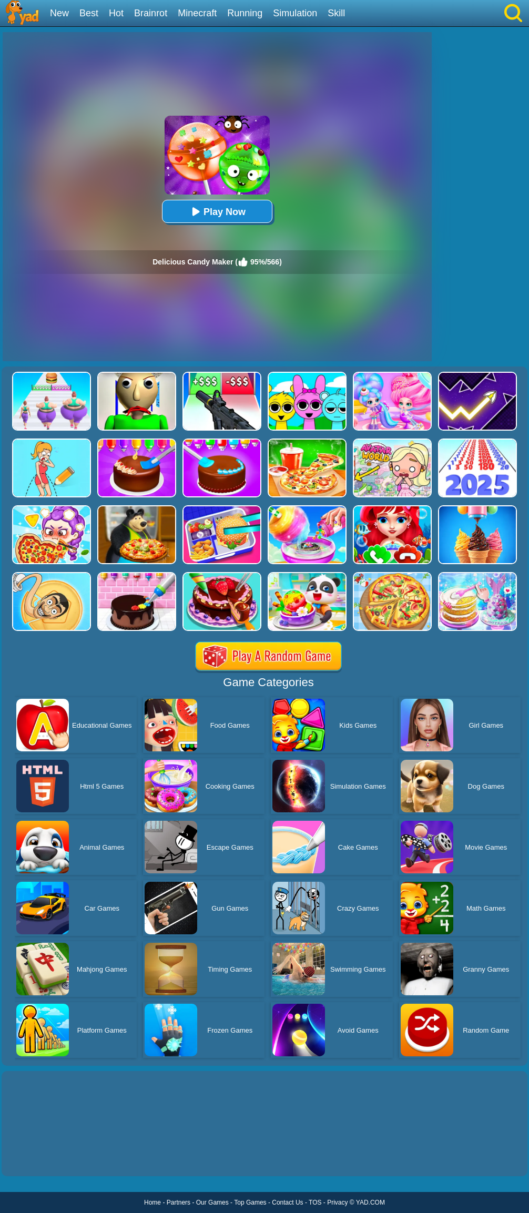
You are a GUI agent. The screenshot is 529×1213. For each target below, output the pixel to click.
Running (244, 13)
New (59, 13)
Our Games (212, 1202)
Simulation (295, 13)
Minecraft (197, 13)
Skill (336, 13)
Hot (116, 13)
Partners (178, 1202)
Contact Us (287, 1202)
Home (152, 1202)
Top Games (250, 1202)
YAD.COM (370, 1202)
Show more (37, 1156)
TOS (315, 1202)
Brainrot (150, 13)
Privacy (337, 1202)
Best (88, 13)
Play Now (217, 211)
